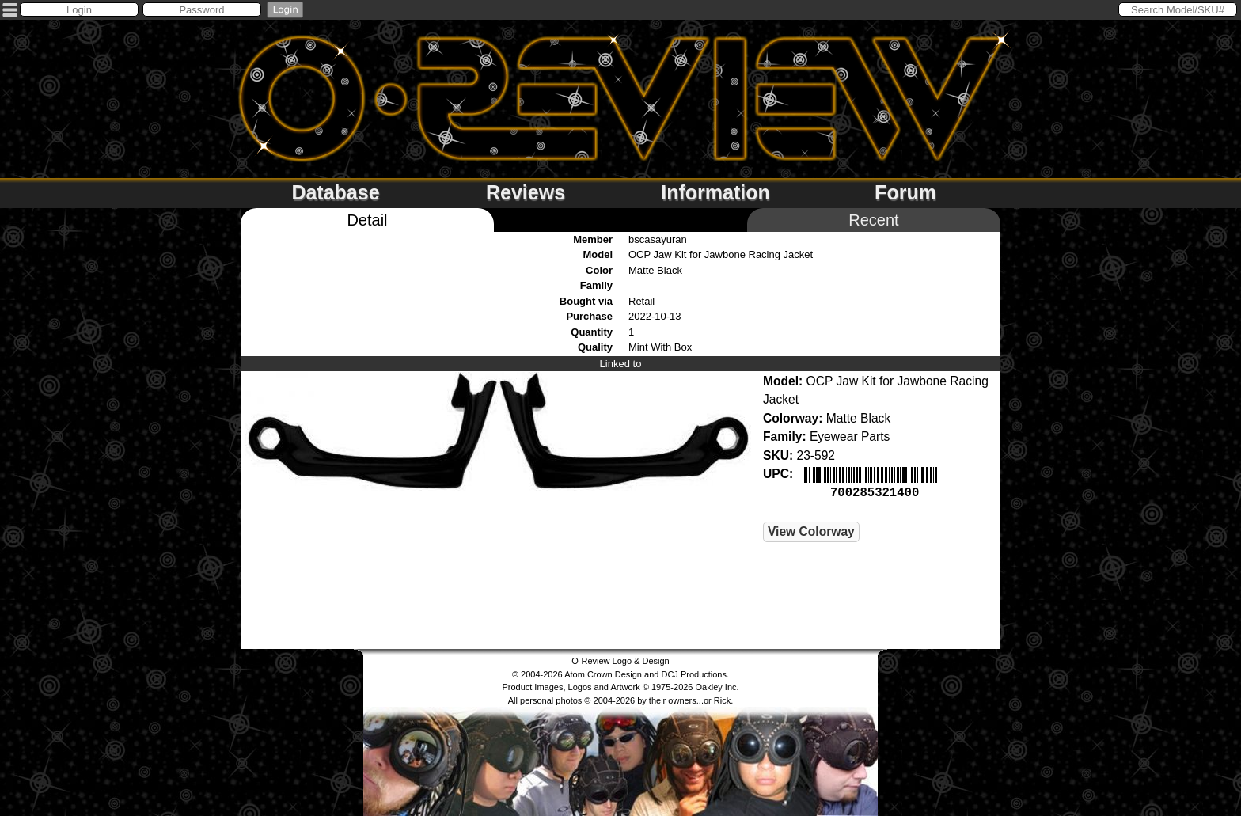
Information (715, 192)
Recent (873, 220)
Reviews (525, 192)
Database (335, 192)
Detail (367, 220)
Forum (905, 192)
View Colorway (811, 530)
